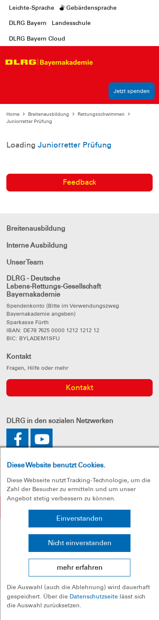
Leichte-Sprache (31, 7)
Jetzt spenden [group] (132, 91)
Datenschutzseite (94, 596)
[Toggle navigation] (105, 62)
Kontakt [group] (79, 387)
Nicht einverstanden (80, 543)
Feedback (79, 182)
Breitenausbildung (48, 114)
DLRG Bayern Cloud (37, 38)
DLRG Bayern (28, 22)
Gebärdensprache (88, 7)
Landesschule (71, 22)
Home (13, 114)
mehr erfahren (80, 567)
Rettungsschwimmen (101, 114)
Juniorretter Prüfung (29, 121)
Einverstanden (79, 518)
